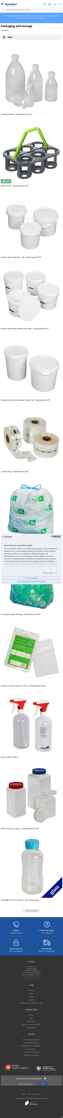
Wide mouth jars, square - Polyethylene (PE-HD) (20, 828)
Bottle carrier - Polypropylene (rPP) (15, 186)
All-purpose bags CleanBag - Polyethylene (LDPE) (20, 614)
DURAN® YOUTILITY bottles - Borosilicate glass (20, 900)
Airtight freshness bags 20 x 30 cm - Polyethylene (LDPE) (23, 686)
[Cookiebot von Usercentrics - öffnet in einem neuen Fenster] (51, 536)
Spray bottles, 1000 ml (9, 757)
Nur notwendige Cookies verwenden (32, 581)
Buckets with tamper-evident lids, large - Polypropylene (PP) (24, 328)
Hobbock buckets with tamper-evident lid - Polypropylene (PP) (25, 400)
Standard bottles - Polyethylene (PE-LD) (16, 114)
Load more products (31, 911)
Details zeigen (48, 573)
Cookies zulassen (31, 578)
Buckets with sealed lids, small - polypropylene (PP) (21, 257)
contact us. (42, 18)
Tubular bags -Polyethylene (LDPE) (15, 471)
